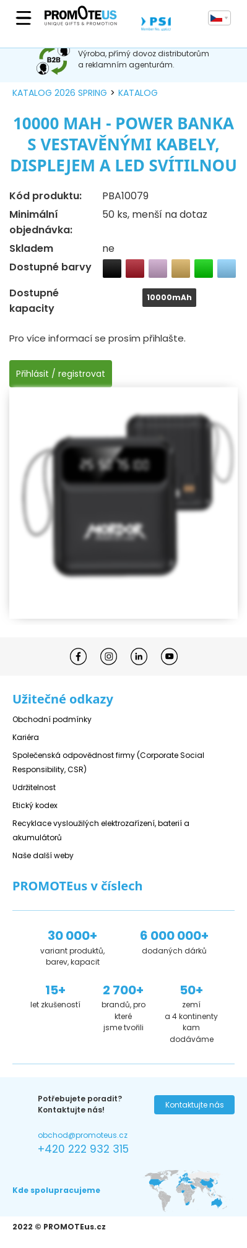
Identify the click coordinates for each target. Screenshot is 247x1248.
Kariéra (25, 737)
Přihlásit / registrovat (60, 374)
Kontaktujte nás (194, 1105)
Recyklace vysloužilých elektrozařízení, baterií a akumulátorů (100, 830)
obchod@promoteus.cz (83, 1135)
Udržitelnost (34, 787)
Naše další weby (43, 855)
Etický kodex (35, 805)
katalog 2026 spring (59, 93)
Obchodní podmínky (52, 719)
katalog (138, 93)
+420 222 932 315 (83, 1149)
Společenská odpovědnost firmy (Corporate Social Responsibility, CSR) (108, 762)
